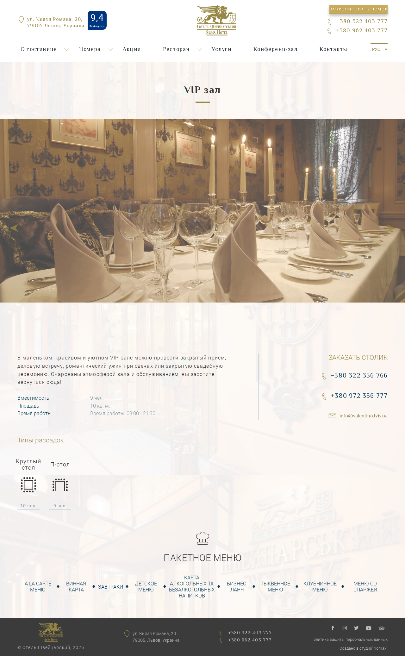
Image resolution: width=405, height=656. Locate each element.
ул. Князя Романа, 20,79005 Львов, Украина (55, 23)
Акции (132, 49)
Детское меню (146, 586)
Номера (90, 49)
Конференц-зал (275, 49)
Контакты (334, 49)
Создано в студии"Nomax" (364, 648)
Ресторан (176, 49)
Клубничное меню (320, 586)
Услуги (221, 49)
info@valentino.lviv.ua (364, 416)
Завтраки (110, 587)
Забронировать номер (358, 9)
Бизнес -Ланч (236, 586)
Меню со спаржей (365, 586)
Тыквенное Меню (275, 586)
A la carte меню (38, 586)
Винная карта (76, 586)
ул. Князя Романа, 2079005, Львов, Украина (156, 636)
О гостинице (39, 49)
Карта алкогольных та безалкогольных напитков (192, 586)
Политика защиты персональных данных (349, 639)
